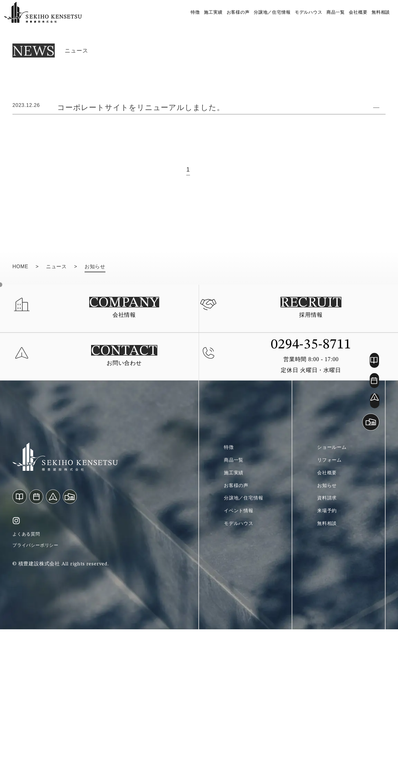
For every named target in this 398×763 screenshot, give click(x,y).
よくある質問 (28, 663)
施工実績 (211, 18)
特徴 (193, 18)
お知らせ (328, 620)
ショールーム (334, 577)
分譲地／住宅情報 (270, 18)
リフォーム (331, 591)
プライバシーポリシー (38, 677)
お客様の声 (236, 18)
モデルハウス (306, 18)
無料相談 (378, 18)
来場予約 (328, 648)
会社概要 (356, 18)
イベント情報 (241, 648)
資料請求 (328, 634)
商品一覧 (333, 18)
